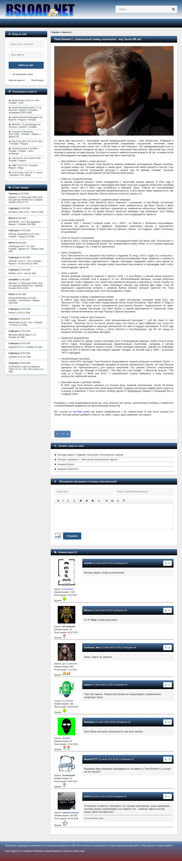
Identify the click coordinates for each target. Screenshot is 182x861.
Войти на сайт (26, 65)
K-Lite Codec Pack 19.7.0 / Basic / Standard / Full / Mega (25, 173)
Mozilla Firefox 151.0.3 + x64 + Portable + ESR (25, 101)
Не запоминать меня (23, 74)
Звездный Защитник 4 (68, 469)
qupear (87, 685)
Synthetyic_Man (92, 647)
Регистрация (37, 80)
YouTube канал (81, 411)
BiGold (87, 610)
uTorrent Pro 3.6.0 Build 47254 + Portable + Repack (25, 159)
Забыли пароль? (17, 80)
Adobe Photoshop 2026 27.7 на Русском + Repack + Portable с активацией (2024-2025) (25, 110)
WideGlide (89, 722)
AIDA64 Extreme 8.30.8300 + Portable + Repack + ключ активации (24, 151)
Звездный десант (65, 464)
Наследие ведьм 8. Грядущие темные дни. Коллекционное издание (90, 455)
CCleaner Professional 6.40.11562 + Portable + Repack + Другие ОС (25, 134)
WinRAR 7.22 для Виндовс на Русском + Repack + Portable (25, 125)
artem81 (88, 563)
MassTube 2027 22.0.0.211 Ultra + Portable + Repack (25, 142)
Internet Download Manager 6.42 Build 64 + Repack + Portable (25, 118)
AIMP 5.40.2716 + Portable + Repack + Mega (24, 166)
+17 (62, 434)
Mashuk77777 (91, 759)
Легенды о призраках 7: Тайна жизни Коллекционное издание (87, 459)
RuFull (87, 796)
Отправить (72, 536)
